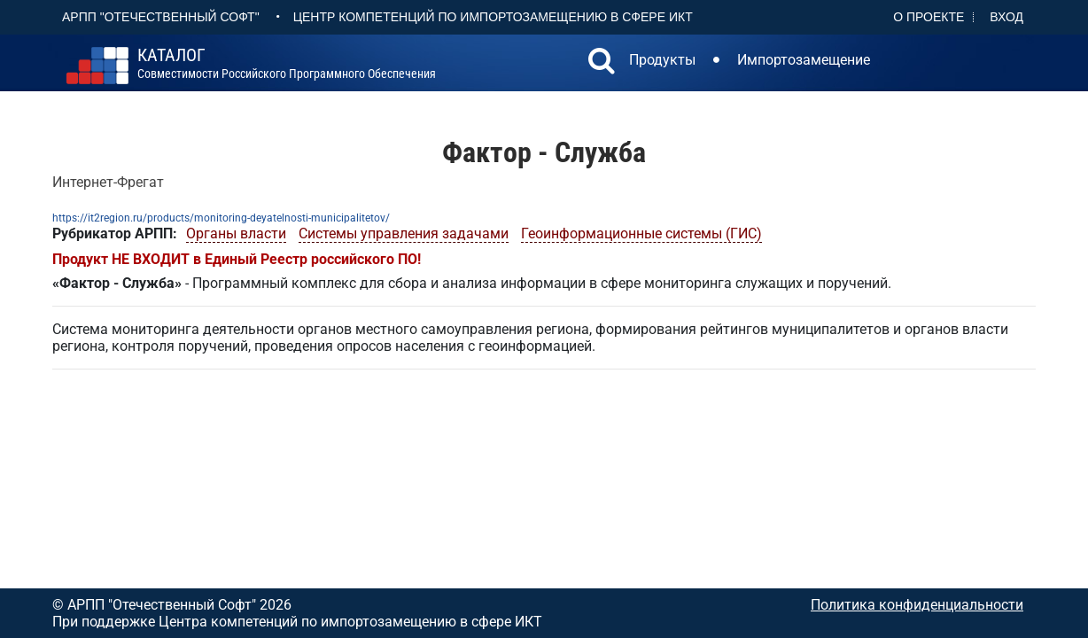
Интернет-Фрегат (108, 182)
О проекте (928, 17)
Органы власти (236, 233)
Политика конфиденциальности (917, 604)
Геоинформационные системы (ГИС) (641, 233)
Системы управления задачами (404, 233)
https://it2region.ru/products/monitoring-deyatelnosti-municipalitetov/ (221, 218)
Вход (1006, 17)
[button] (601, 63)
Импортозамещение (803, 59)
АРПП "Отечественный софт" (161, 17)
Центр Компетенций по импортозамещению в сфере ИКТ (493, 17)
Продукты (662, 59)
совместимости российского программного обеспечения (286, 64)
